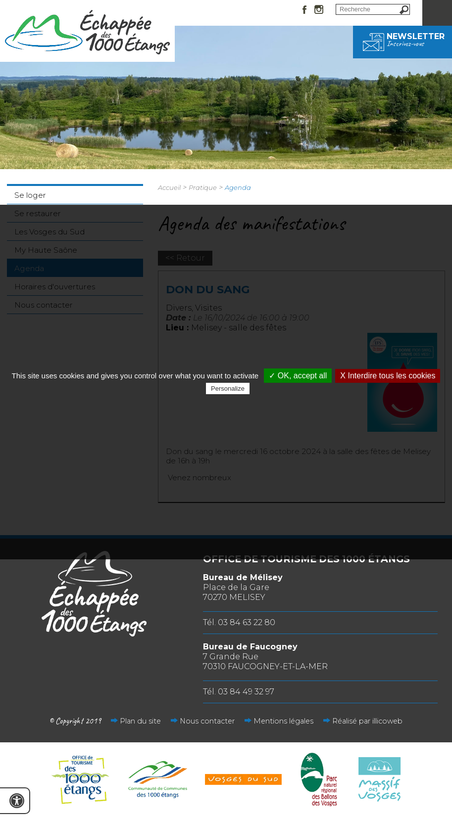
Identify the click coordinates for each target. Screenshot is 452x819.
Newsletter (402, 39)
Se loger (30, 195)
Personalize (228, 388)
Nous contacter (207, 721)
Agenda (238, 187)
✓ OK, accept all (298, 375)
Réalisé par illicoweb (367, 721)
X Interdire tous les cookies (387, 375)
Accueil (169, 187)
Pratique (203, 187)
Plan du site (140, 721)
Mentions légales (283, 721)
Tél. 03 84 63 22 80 (239, 622)
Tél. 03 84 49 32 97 (238, 691)
